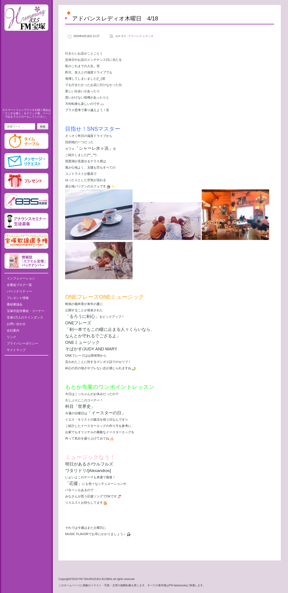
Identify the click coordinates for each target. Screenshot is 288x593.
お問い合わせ (16, 324)
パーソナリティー (19, 291)
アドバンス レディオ (140, 36)
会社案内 (13, 330)
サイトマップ (16, 350)
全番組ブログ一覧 (19, 285)
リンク (11, 337)
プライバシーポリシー (22, 343)
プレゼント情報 (18, 298)
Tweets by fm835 (26, 360)
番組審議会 (14, 304)
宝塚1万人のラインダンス (25, 317)
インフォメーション (21, 278)
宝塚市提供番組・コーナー (25, 311)
